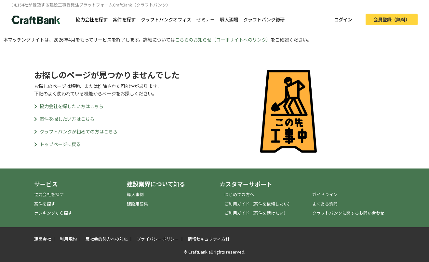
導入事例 (135, 194)
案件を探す (124, 19)
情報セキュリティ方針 (209, 239)
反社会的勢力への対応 (107, 239)
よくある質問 (325, 204)
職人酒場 (229, 19)
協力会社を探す (92, 19)
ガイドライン (325, 194)
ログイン (343, 19)
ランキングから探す (53, 213)
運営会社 (42, 239)
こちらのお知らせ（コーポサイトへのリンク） (223, 39)
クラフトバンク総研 (264, 19)
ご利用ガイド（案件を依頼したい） (258, 204)
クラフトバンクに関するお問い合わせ (348, 213)
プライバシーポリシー (158, 239)
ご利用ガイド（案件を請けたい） (256, 213)
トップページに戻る (57, 144)
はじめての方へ (239, 194)
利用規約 (68, 239)
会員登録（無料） (391, 19)
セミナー (205, 19)
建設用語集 (137, 204)
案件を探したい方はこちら (64, 118)
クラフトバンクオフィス (166, 19)
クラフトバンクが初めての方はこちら (75, 131)
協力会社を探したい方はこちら (68, 106)
